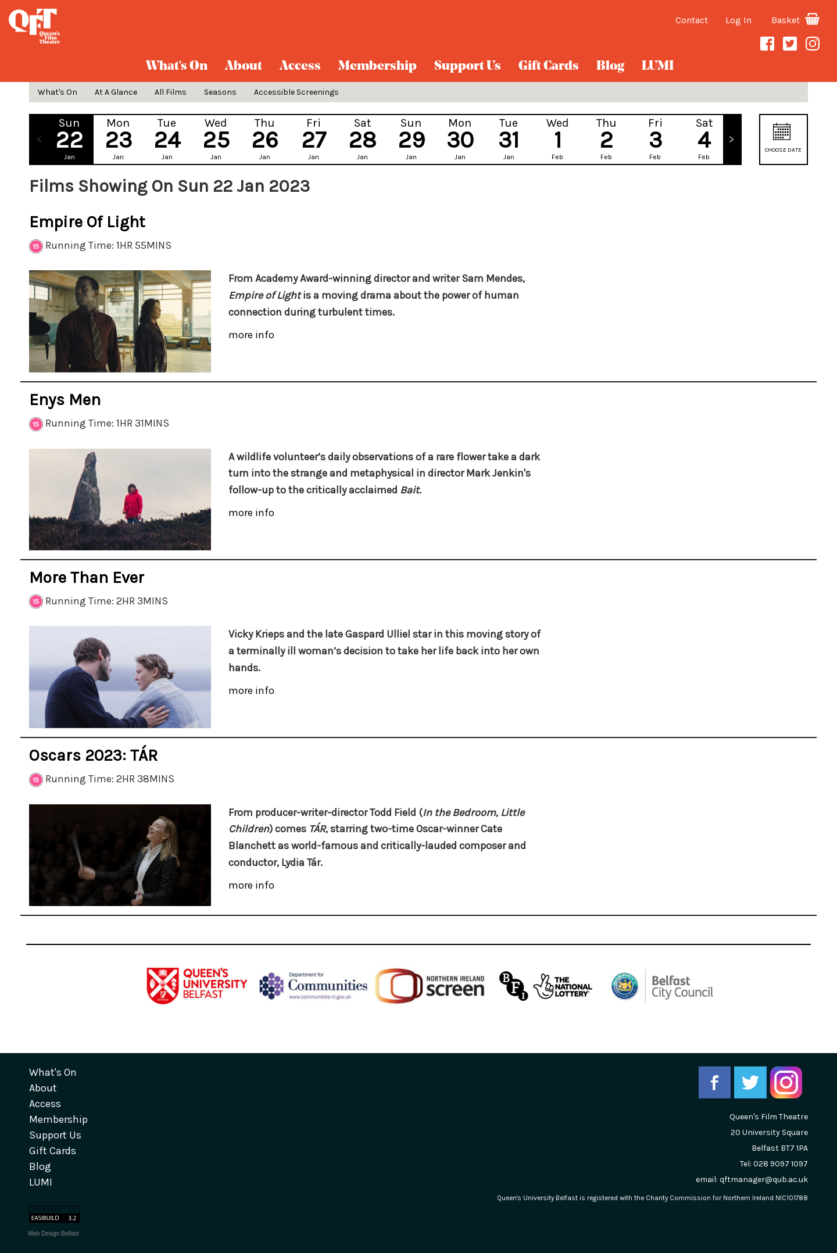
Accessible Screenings (296, 92)
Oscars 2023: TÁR (93, 755)
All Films (171, 92)
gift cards (548, 66)
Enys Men (65, 399)
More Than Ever (86, 577)
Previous (39, 139)
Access (300, 66)
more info (251, 334)
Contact (691, 20)
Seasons (220, 92)
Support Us (467, 66)
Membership (377, 66)
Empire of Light (87, 221)
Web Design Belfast (53, 1233)
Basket (795, 20)
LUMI (658, 66)
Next (732, 139)
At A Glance (116, 92)
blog (610, 66)
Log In (738, 20)
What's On (177, 66)
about (243, 66)
